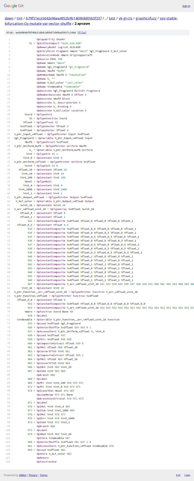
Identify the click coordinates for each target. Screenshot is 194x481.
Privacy (33, 475)
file (82, 32)
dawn (9, 18)
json (187, 475)
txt (178, 475)
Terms (43, 475)
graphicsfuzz (146, 18)
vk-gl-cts (125, 18)
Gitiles (22, 475)
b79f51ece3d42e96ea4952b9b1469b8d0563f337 (64, 18)
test (112, 18)
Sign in (186, 6)
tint (20, 18)
